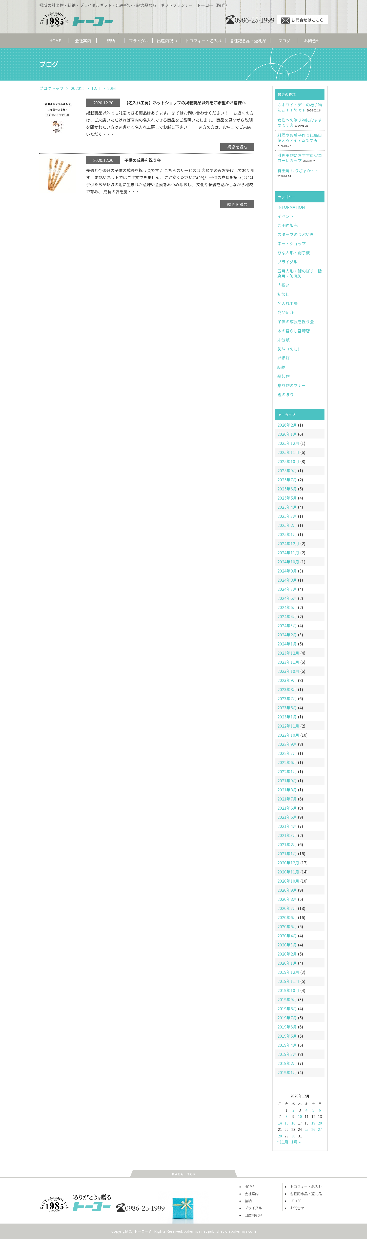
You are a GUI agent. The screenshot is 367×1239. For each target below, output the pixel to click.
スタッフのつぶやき (295, 234)
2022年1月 (287, 771)
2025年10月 (288, 461)
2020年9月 (287, 890)
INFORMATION (291, 207)
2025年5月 (287, 498)
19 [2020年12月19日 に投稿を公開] (313, 1123)
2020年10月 (288, 881)
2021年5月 (287, 817)
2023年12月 (288, 653)
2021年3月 (287, 835)
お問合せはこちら (302, 20)
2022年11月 (288, 726)
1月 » (296, 1142)
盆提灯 (283, 358)
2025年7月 (287, 479)
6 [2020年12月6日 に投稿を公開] (320, 1110)
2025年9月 (287, 470)
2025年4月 (287, 507)
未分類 (283, 340)
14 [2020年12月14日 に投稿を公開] (280, 1123)
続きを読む (237, 147)
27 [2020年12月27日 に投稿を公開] (320, 1129)
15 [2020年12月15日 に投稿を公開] (286, 1123)
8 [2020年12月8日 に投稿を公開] (287, 1116)
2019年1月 (287, 1072)
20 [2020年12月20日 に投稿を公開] (320, 1123)
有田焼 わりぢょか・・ (298, 170)
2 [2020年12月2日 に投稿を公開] (293, 1110)
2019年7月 (287, 1018)
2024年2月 (287, 635)
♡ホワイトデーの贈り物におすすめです (299, 107)
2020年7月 (287, 908)
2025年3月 (287, 516)
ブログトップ (51, 88)
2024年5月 (287, 607)
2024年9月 (287, 571)
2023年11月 (288, 662)
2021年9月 (287, 780)
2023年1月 (287, 717)
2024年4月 (287, 616)
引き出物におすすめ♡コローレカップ (299, 157)
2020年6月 (287, 917)
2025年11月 (288, 452)
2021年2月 (287, 844)
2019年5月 (287, 1036)
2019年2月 (287, 1063)
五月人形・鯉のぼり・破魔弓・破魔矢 (299, 273)
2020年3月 (287, 945)
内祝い (283, 285)
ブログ (284, 40)
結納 (111, 40)
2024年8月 (287, 580)
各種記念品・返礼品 (248, 40)
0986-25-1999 (250, 19)
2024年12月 (288, 543)
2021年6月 (287, 808)
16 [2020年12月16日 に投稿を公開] (293, 1123)
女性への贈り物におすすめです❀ (299, 122)
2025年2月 (287, 525)
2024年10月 (288, 562)
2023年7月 (287, 698)
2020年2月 (287, 954)
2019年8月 (287, 1008)
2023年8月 (287, 689)
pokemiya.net (195, 1231)
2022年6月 (287, 762)
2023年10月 (288, 671)
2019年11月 (288, 981)
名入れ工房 (287, 303)
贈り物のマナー (291, 385)
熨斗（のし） (289, 349)
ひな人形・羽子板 (293, 253)
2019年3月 (287, 1054)
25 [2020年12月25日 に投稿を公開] (306, 1129)
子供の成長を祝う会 (295, 321)
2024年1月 (287, 644)
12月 (95, 88)
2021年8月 (287, 790)
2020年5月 (287, 926)
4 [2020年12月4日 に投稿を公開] (306, 1110)
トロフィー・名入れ (203, 40)
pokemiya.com (243, 1231)
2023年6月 (287, 707)
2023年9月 (287, 680)
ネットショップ (291, 243)
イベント (285, 216)
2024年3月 (287, 625)
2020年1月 (287, 963)
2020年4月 (287, 935)
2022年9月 (287, 744)
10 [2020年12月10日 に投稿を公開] (300, 1116)
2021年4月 (287, 826)
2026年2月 (287, 425)
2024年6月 (287, 598)
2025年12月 (288, 443)
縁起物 (283, 376)
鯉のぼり (285, 394)
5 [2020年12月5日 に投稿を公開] (313, 1110)
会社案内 (83, 40)
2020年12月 (288, 863)
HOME (55, 40)
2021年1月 (287, 853)
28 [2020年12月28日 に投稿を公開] (280, 1135)
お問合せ (312, 40)
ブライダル (139, 40)
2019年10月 (288, 990)
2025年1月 (287, 534)
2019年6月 (287, 1027)
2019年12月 (288, 972)
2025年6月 (287, 489)
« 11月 (282, 1142)
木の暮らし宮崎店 (293, 331)
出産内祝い (167, 40)
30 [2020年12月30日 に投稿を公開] (293, 1135)
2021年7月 (287, 799)
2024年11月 (288, 552)
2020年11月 (288, 872)
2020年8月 (287, 899)
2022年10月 (288, 735)
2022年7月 (287, 753)
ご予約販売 (287, 225)
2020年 (77, 88)
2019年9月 (287, 999)
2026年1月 (287, 434)
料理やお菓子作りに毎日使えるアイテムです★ (299, 137)
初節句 (283, 294)
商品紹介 (285, 312)
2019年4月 (287, 1045)
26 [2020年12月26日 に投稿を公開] (313, 1129)
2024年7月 (287, 589)
